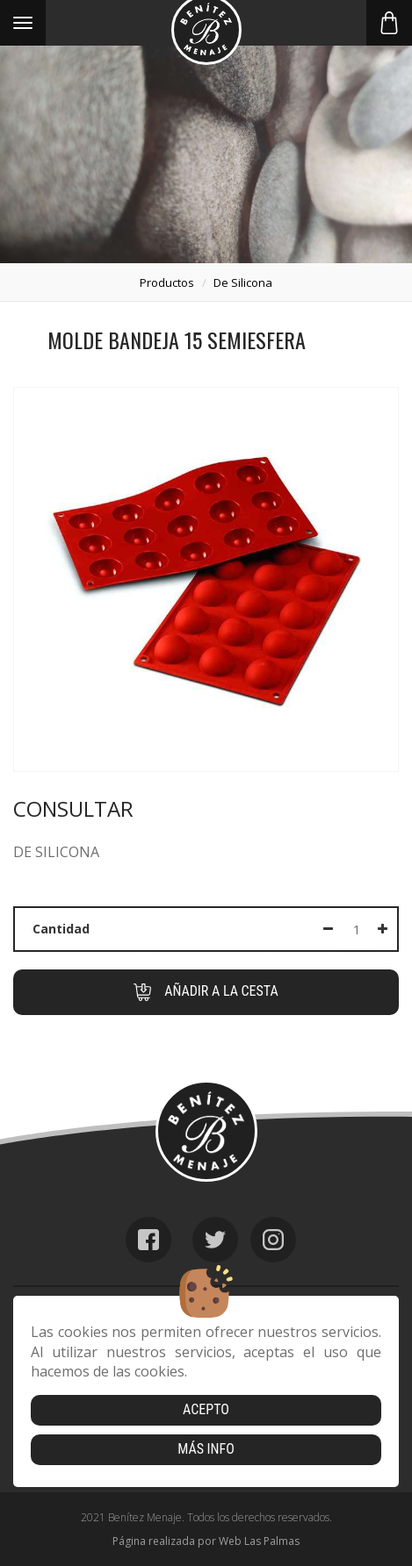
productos (167, 282)
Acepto (206, 1409)
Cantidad (61, 928)
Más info (206, 1449)
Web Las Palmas (259, 1541)
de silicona (242, 282)
